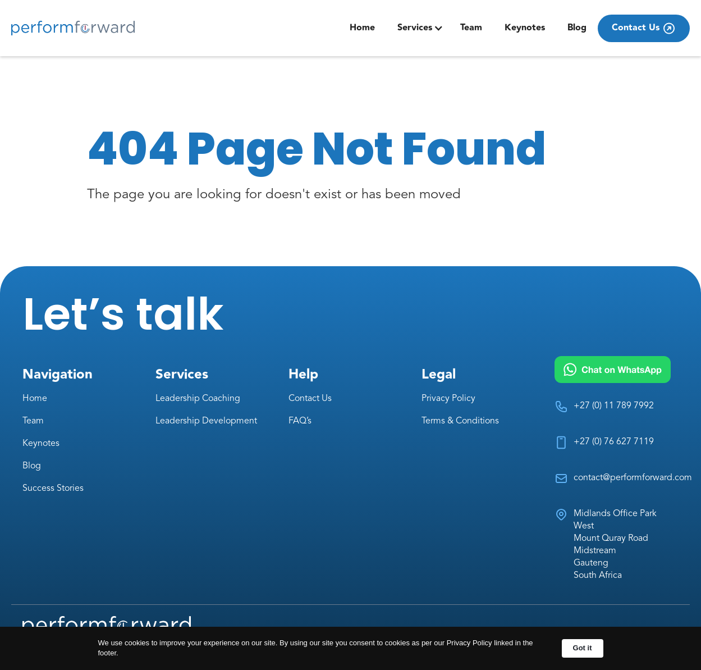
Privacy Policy (448, 398)
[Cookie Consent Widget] (350, 648)
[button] (420, 28)
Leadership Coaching (197, 398)
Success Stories (53, 488)
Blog (577, 28)
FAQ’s (299, 421)
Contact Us (310, 398)
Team (471, 28)
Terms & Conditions (460, 421)
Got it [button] (582, 648)
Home (362, 28)
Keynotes (525, 28)
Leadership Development (206, 421)
